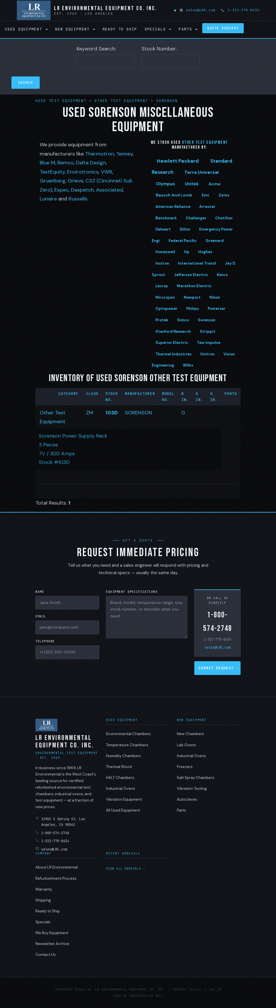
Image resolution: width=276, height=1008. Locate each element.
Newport (192, 297)
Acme (215, 183)
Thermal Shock (119, 766)
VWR (106, 171)
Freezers (185, 766)
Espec (61, 189)
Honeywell (165, 251)
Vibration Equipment (124, 799)
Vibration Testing (192, 788)
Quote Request (223, 28)
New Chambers (190, 733)
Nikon (214, 297)
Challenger (196, 218)
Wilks (188, 365)
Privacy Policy (187, 989)
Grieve (75, 180)
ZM (89, 412)
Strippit (207, 331)
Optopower (166, 308)
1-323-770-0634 (240, 10)
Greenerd (214, 240)
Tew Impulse (208, 342)
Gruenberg (52, 180)
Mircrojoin (165, 297)
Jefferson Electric (191, 274)
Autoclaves (187, 799)
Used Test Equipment (62, 101)
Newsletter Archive (52, 943)
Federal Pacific (183, 240)
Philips (192, 308)
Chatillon (224, 218)
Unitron (207, 354)
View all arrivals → (125, 869)
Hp (186, 251)
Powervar (216, 308)
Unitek (192, 184)
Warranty (43, 889)
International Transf (197, 263)
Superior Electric (171, 342)
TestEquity (52, 171)
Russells (78, 198)
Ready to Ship (120, 29)
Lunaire (48, 198)
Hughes (205, 251)
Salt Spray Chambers (195, 777)
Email (40, 616)
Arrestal (207, 206)
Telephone (45, 641)
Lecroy (161, 286)
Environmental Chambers (128, 733)
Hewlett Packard (178, 161)
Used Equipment (26, 29)
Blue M (47, 162)
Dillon (185, 229)
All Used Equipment (123, 810)
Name (39, 592)
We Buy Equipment (51, 932)
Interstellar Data (146, 996)
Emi (205, 195)
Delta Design (91, 162)
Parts (188, 29)
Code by (120, 996)
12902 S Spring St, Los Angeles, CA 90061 (60, 821)
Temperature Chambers (127, 745)
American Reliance (172, 206)
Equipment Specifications (131, 592)
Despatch (82, 189)
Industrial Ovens (120, 788)
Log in (215, 989)
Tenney (124, 153)
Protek (161, 320)
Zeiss (224, 195)
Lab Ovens (186, 745)
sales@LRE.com (198, 10)
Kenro (222, 274)
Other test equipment (205, 142)
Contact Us (45, 954)
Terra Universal (201, 172)
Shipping (43, 900)
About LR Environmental (56, 867)
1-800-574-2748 (217, 621)
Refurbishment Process (56, 878)
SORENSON (138, 412)
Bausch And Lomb (174, 195)
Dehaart (163, 229)
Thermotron (99, 153)
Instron (162, 263)
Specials (158, 29)
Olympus (165, 184)
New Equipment (75, 29)
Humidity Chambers (123, 755)
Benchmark (166, 218)
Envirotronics (83, 171)
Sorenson (167, 101)
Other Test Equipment (123, 101)
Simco (183, 320)
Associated (109, 189)
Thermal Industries (173, 354)
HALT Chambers (120, 777)
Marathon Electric (194, 286)
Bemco (65, 162)
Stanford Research (173, 331)
